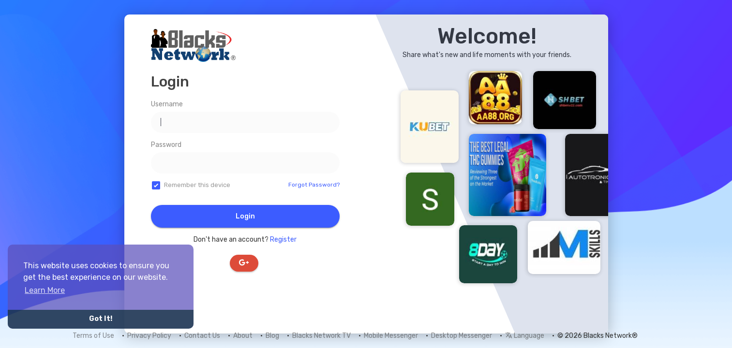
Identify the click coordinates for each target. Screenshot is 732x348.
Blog (272, 336)
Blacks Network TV (321, 336)
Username (167, 104)
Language (524, 336)
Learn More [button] (45, 290)
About (243, 336)
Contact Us (202, 336)
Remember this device (197, 184)
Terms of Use (93, 336)
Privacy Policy (149, 336)
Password (166, 145)
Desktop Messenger (461, 336)
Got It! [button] (100, 319)
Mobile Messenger (391, 336)
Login (245, 216)
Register (283, 239)
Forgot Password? (314, 184)
